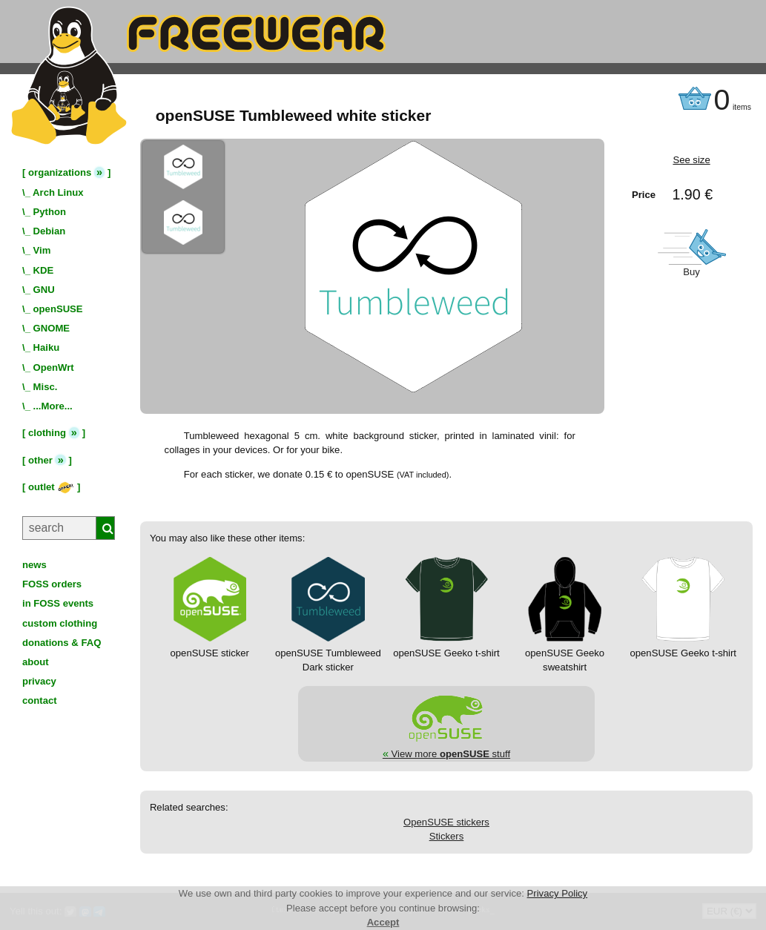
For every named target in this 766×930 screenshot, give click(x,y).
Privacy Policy (557, 893)
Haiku (46, 347)
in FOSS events (57, 603)
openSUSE (58, 308)
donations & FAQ (61, 642)
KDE (43, 270)
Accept (383, 922)
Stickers (446, 836)
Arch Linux (58, 192)
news (34, 564)
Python (49, 211)
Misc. (45, 386)
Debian (49, 231)
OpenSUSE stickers (446, 822)
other (40, 460)
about (35, 661)
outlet (51, 486)
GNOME (51, 328)
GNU (44, 289)
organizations (59, 172)
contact (39, 700)
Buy (691, 271)
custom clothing (59, 623)
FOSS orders (52, 584)
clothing (47, 432)
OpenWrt (53, 367)
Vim (42, 250)
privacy (39, 681)
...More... (53, 406)
